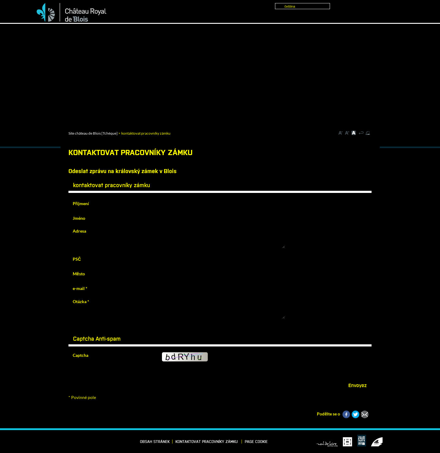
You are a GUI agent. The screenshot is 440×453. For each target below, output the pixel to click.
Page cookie (256, 442)
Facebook (42, 441)
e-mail (80, 288)
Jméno (79, 218)
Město (79, 273)
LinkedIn (52, 441)
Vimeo (61, 441)
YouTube (80, 441)
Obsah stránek (155, 442)
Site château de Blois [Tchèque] (93, 133)
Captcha (80, 355)
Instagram (71, 441)
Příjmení (81, 203)
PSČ (77, 259)
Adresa (79, 231)
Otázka (81, 301)
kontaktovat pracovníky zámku (207, 442)
